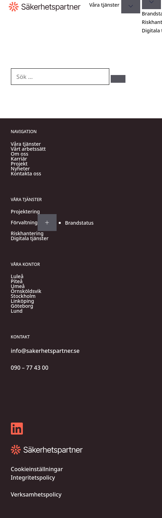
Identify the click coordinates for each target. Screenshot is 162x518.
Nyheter (20, 168)
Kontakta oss (26, 173)
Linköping (22, 301)
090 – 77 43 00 (29, 368)
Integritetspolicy (33, 477)
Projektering (25, 211)
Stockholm (23, 296)
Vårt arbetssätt (28, 148)
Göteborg (22, 306)
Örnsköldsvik (26, 291)
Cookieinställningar (37, 469)
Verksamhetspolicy (36, 494)
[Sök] (118, 79)
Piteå (17, 281)
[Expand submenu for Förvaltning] (47, 222)
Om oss (19, 153)
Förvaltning (24, 222)
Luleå (17, 276)
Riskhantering (27, 233)
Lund (17, 310)
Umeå (18, 286)
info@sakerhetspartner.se (45, 351)
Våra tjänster (104, 4)
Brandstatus (79, 222)
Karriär (19, 158)
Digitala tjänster (29, 238)
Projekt (19, 163)
